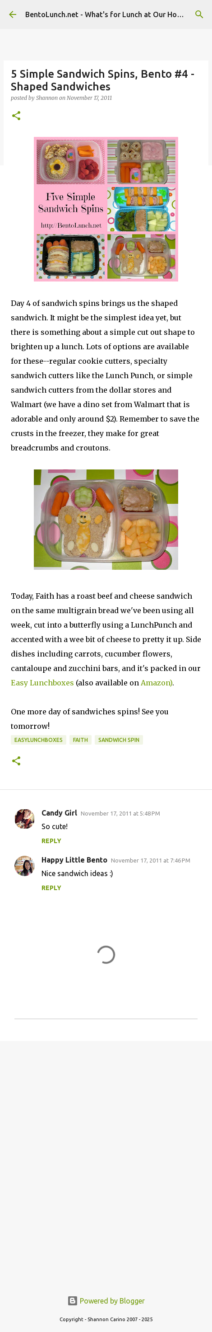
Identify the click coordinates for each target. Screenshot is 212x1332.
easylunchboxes (38, 740)
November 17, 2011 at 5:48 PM (120, 813)
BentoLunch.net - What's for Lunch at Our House (107, 14)
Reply (51, 840)
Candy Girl (59, 813)
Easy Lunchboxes (42, 682)
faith (80, 740)
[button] (16, 116)
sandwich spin (118, 740)
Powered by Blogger (106, 1301)
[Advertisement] (106, 1161)
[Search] (199, 14)
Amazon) (156, 682)
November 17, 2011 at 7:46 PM (150, 860)
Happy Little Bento (74, 860)
